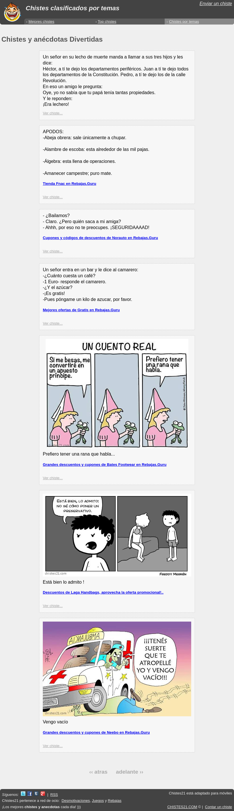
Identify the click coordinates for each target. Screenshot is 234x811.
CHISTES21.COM (182, 807)
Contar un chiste (218, 807)
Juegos (98, 800)
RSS (54, 794)
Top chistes (107, 21)
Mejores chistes (41, 21)
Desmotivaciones (76, 800)
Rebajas (115, 800)
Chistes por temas (184, 21)
